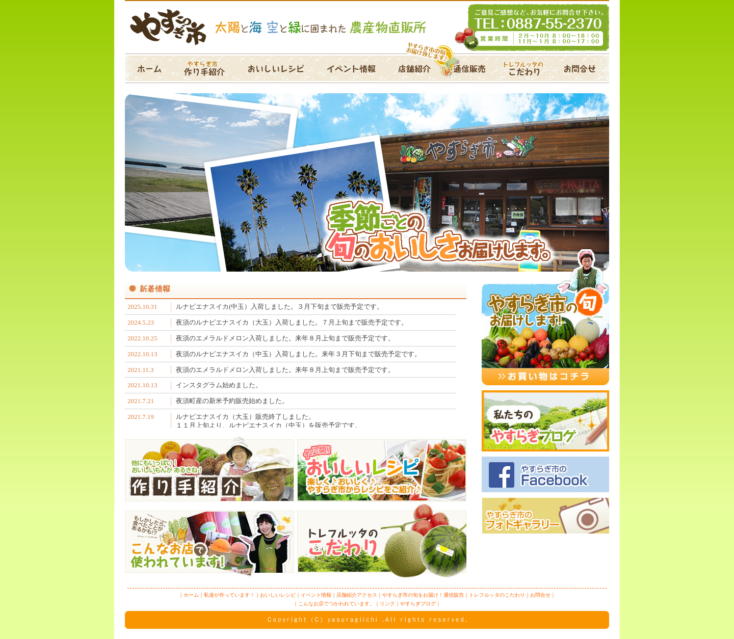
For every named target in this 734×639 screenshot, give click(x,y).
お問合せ (581, 68)
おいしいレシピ (275, 68)
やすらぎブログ (418, 603)
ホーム (151, 68)
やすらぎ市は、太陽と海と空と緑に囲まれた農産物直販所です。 (367, 27)
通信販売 (465, 68)
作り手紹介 (207, 68)
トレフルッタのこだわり (524, 68)
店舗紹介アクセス (412, 68)
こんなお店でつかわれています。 (336, 603)
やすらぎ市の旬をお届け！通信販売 (423, 595)
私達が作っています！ (229, 595)
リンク (387, 603)
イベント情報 (351, 68)
